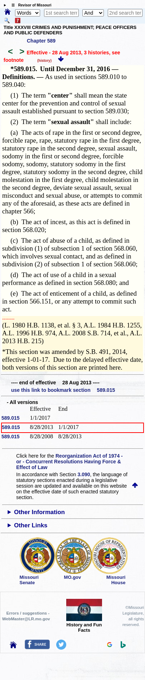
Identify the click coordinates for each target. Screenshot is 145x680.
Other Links (30, 525)
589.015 (10, 418)
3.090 (84, 474)
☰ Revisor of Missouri (30, 5)
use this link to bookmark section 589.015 (63, 390)
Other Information (39, 512)
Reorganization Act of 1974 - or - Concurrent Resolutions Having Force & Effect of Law (69, 461)
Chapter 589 (41, 41)
